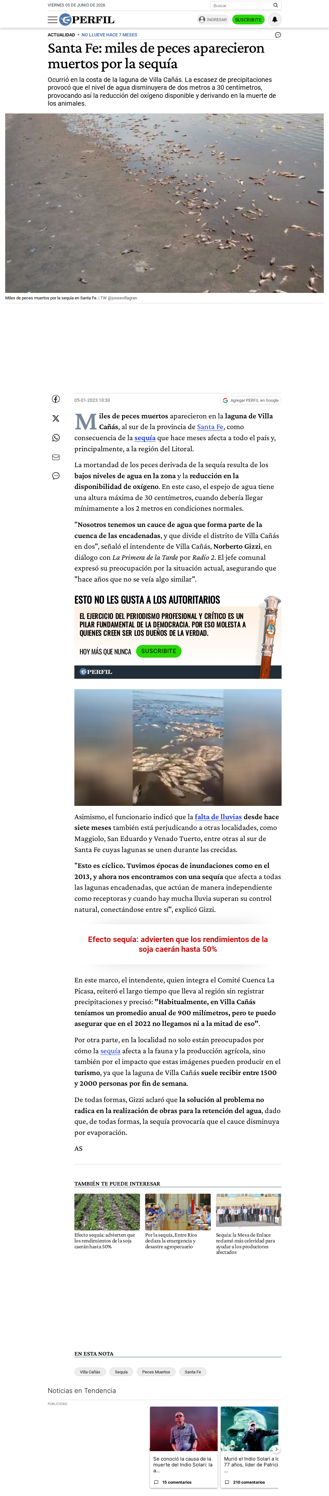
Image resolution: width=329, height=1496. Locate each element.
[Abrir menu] (52, 19)
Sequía (121, 1372)
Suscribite (248, 19)
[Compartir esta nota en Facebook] (56, 399)
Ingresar (217, 19)
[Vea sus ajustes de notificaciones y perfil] (274, 19)
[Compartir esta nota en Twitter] (56, 418)
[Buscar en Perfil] (275, 5)
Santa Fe (210, 426)
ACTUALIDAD (61, 35)
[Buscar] (244, 5)
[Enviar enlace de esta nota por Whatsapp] (56, 438)
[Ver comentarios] (277, 36)
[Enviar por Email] (56, 457)
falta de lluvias (218, 816)
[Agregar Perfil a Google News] (251, 400)
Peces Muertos (156, 1372)
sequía (110, 1050)
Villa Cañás (90, 1372)
